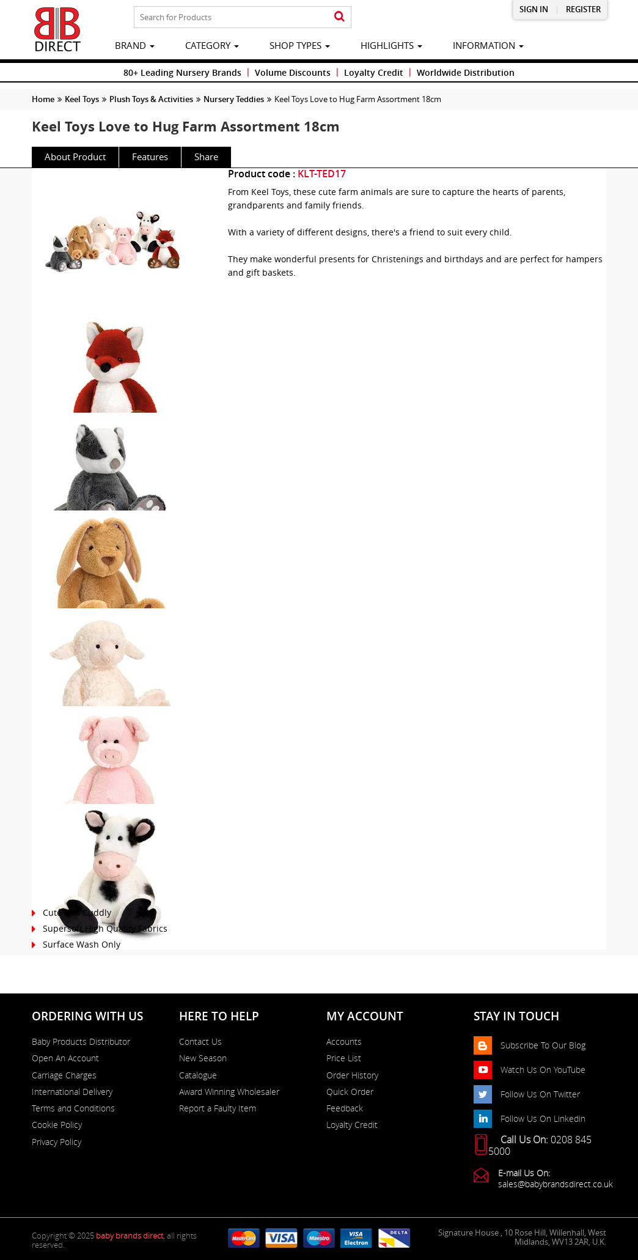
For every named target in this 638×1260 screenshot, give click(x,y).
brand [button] (135, 45)
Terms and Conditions (73, 1108)
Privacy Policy (56, 1142)
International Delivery (72, 1092)
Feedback (344, 1108)
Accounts (344, 1042)
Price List (343, 1058)
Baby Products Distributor (81, 1042)
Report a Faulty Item (217, 1108)
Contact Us (200, 1042)
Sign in (533, 9)
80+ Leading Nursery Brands (182, 72)
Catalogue (198, 1075)
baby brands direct (129, 1235)
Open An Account (65, 1058)
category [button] (212, 45)
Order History (352, 1075)
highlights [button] (391, 45)
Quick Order (349, 1092)
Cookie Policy (57, 1125)
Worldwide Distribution (466, 72)
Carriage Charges (64, 1075)
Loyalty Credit (373, 72)
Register (583, 9)
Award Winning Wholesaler (229, 1092)
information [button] (488, 45)
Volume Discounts (293, 72)
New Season (203, 1058)
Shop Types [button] (300, 45)
